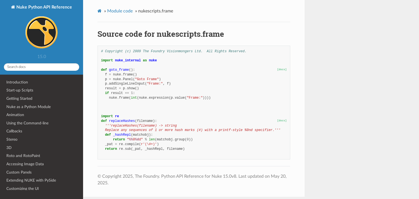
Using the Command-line (27, 123)
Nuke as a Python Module (28, 107)
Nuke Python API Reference (43, 28)
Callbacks (14, 131)
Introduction (17, 82)
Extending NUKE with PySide (31, 180)
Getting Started (19, 98)
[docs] (282, 69)
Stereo (11, 139)
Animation (15, 115)
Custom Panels (19, 172)
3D (9, 148)
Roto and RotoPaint (23, 156)
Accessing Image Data (25, 164)
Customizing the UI (22, 189)
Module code (120, 11)
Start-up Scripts (19, 90)
